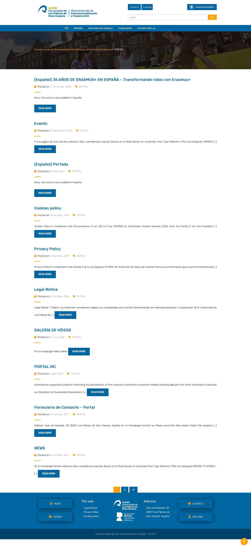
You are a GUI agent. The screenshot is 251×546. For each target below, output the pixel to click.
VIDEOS (55, 523)
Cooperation (125, 28)
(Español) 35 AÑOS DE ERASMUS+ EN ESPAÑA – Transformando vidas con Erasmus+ (112, 79)
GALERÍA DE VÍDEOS (52, 334)
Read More (47, 108)
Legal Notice (46, 293)
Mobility (78, 28)
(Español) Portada (51, 165)
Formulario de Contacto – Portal (64, 412)
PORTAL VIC (45, 371)
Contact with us (146, 28)
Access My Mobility (202, 7)
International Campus (100, 28)
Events (40, 124)
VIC (67, 28)
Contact (195, 510)
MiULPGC (195, 523)
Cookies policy (47, 210)
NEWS (39, 454)
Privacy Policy (47, 251)
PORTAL (83, 86)
